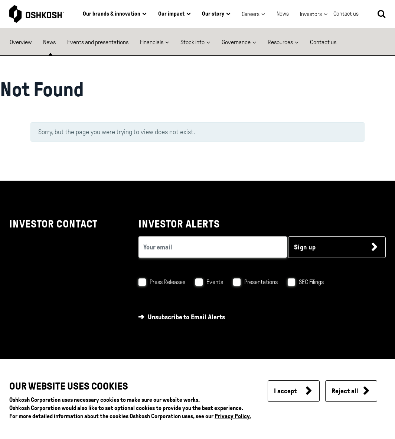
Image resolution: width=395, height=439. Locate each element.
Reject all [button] (345, 391)
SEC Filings (311, 282)
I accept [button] (285, 391)
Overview (21, 42)
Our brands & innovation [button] (111, 14)
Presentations (261, 282)
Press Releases (167, 282)
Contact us (323, 42)
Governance (236, 42)
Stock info (192, 42)
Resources (280, 42)
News (283, 14)
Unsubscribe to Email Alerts (186, 317)
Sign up (305, 247)
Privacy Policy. (233, 416)
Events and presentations (97, 42)
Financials (151, 42)
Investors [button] (311, 14)
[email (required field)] (212, 247)
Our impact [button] (171, 14)
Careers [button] (250, 14)
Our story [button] (213, 14)
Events (214, 282)
